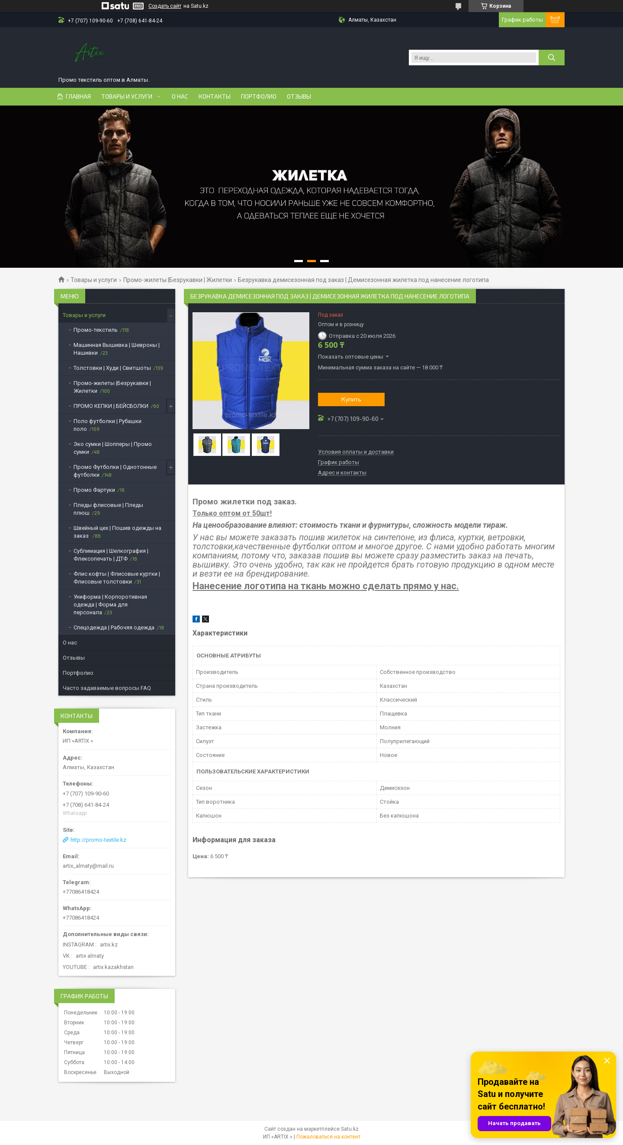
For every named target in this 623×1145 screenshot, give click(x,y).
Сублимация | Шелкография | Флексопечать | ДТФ (111, 555)
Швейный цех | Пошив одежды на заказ (117, 532)
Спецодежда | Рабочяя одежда (114, 627)
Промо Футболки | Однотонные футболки (115, 471)
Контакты (215, 96)
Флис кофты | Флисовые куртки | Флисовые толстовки (117, 578)
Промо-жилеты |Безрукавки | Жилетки (177, 279)
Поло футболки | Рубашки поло (107, 425)
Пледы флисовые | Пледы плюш (108, 509)
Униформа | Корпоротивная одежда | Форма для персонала (110, 604)
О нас (180, 96)
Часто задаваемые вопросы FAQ (107, 688)
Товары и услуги (126, 96)
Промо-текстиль (96, 330)
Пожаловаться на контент (328, 1137)
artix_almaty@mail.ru (88, 866)
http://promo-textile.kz (98, 840)
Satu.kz (350, 1129)
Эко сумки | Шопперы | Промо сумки (113, 448)
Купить (351, 399)
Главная (78, 96)
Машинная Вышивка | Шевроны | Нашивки (117, 349)
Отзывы (299, 96)
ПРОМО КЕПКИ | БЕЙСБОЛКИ (111, 406)
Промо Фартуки (94, 490)
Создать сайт (164, 6)
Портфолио (258, 96)
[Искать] (552, 57)
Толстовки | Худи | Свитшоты (112, 368)
